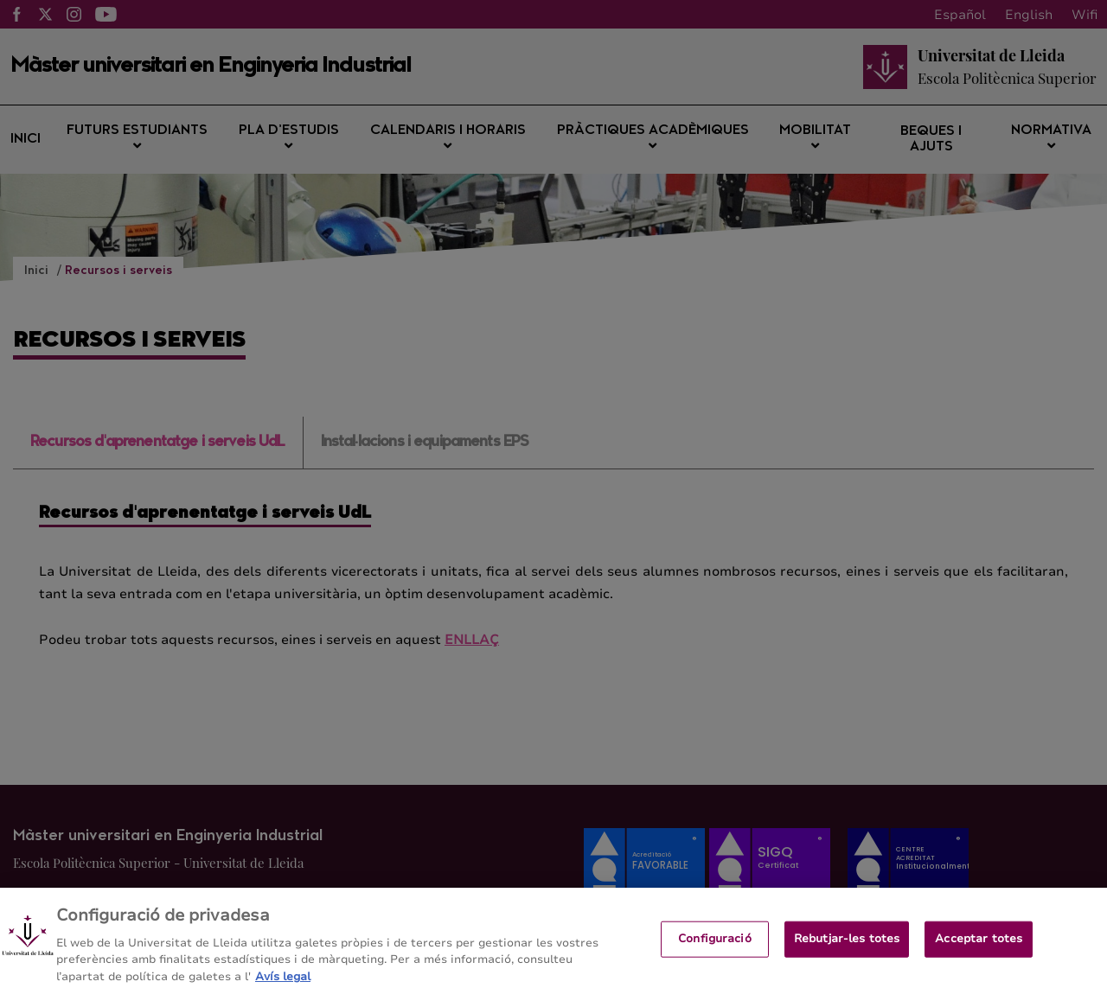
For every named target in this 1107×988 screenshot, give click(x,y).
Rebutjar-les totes (846, 945)
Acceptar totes (978, 945)
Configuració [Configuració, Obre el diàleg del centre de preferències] (715, 945)
